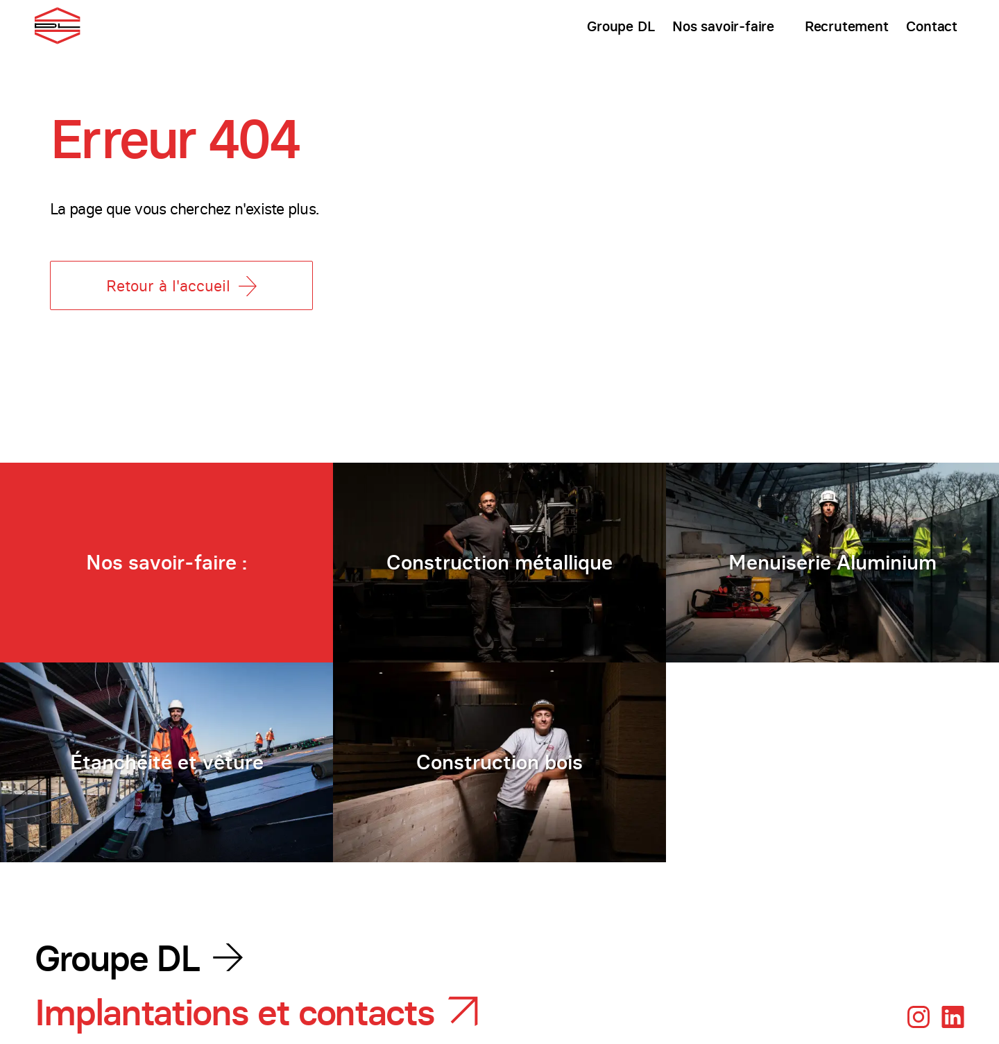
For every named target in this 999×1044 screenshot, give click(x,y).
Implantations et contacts (234, 1012)
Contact (931, 26)
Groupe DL (620, 26)
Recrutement (847, 26)
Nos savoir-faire (723, 26)
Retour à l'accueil (181, 286)
